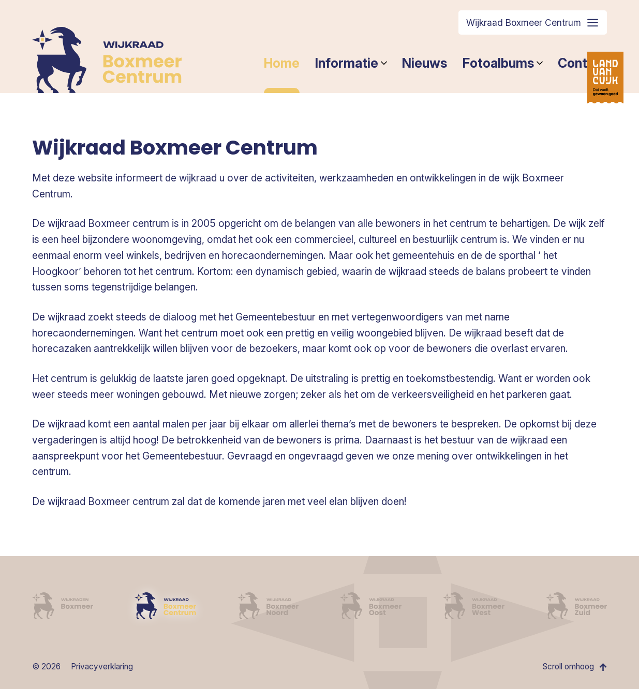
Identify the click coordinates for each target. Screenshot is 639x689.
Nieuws (424, 63)
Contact (582, 63)
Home (282, 63)
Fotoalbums (502, 63)
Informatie (351, 63)
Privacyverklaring (102, 666)
